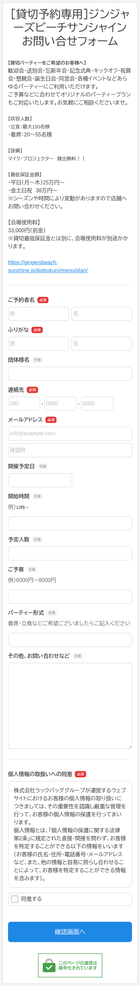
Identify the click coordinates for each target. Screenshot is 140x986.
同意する (26, 899)
